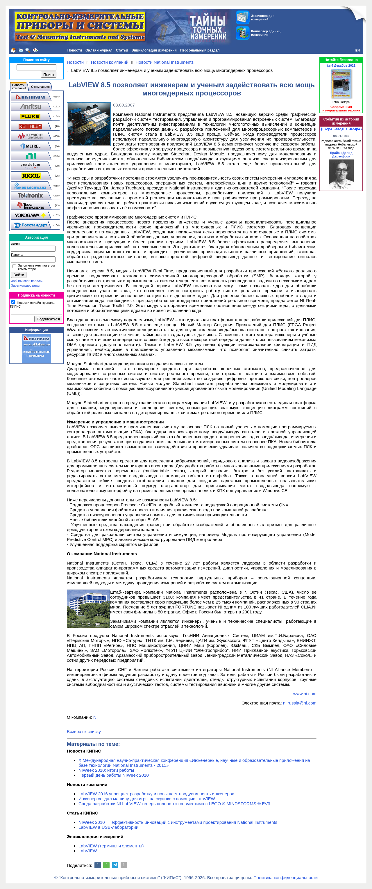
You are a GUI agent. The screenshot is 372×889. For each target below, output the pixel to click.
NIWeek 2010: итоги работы (106, 770)
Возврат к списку (84, 731)
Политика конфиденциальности (285, 877)
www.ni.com (304, 693)
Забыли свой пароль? (27, 281)
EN (357, 50)
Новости (74, 50)
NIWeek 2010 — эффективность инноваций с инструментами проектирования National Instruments (177, 822)
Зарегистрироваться (26, 285)
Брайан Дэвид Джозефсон (341, 154)
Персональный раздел (200, 50)
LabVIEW (87, 850)
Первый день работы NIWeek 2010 (113, 775)
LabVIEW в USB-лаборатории (108, 827)
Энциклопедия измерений (154, 50)
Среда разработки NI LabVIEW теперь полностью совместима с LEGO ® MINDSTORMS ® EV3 (174, 803)
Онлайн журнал (98, 50)
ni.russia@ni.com (299, 702)
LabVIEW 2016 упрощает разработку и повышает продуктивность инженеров (156, 793)
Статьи (122, 50)
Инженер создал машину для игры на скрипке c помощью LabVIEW (146, 798)
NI (95, 717)
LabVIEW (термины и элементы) (111, 845)
